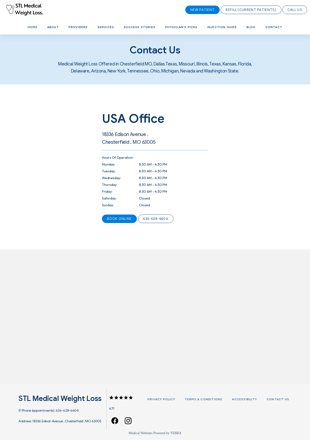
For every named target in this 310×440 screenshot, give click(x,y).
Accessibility (244, 399)
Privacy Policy (161, 399)
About (53, 27)
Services (106, 27)
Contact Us (278, 399)
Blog (251, 27)
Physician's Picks (181, 27)
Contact (273, 27)
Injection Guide (222, 27)
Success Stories (139, 27)
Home (33, 27)
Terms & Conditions (204, 399)
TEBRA (175, 433)
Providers (78, 27)
